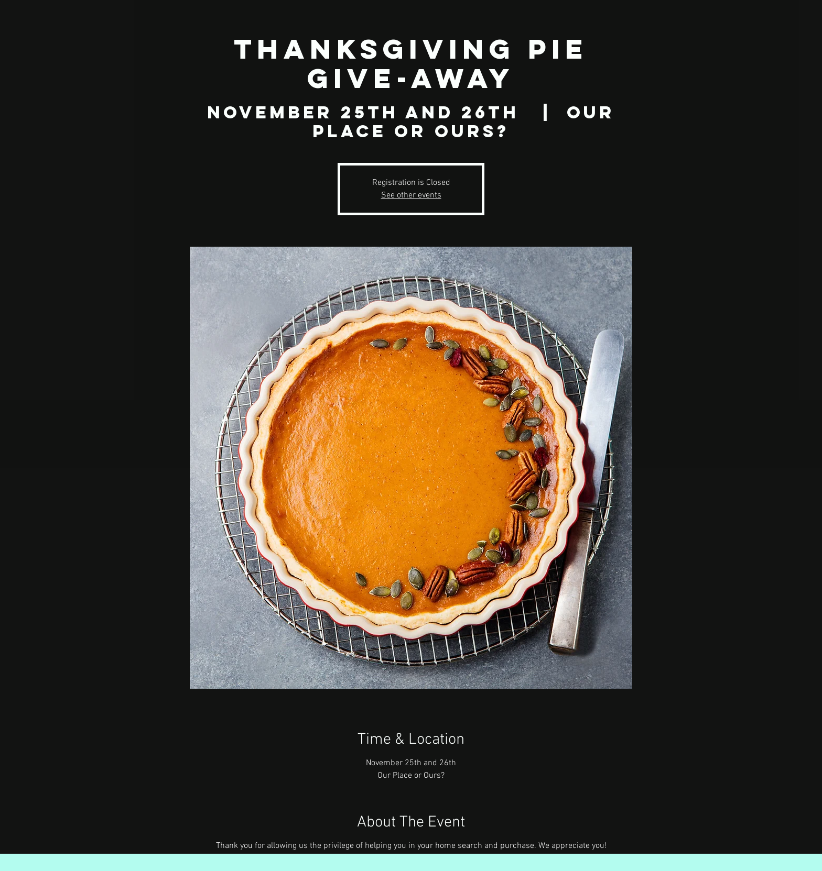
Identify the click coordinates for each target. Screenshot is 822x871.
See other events (411, 195)
